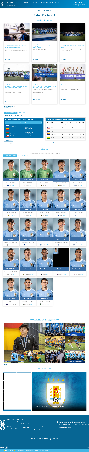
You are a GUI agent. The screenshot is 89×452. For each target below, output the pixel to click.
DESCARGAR (8, 140)
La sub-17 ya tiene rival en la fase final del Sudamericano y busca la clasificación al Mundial (16, 87)
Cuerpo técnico (23, 155)
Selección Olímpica (29, 450)
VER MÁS (6, 364)
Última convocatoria (10, 155)
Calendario (22, 112)
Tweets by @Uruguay (7, 107)
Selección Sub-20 (37, 450)
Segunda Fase (18, 115)
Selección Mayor (20, 450)
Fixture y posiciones (10, 112)
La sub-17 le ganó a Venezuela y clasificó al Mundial (72, 46)
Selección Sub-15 (45, 450)
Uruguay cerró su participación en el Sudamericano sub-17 (43, 46)
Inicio (39, 10)
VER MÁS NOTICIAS (9, 106)
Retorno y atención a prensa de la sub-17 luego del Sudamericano (16, 46)
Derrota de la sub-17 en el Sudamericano (72, 86)
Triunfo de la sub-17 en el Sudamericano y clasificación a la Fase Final (44, 86)
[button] (41, 122)
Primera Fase (8, 115)
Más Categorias (9, 450)
